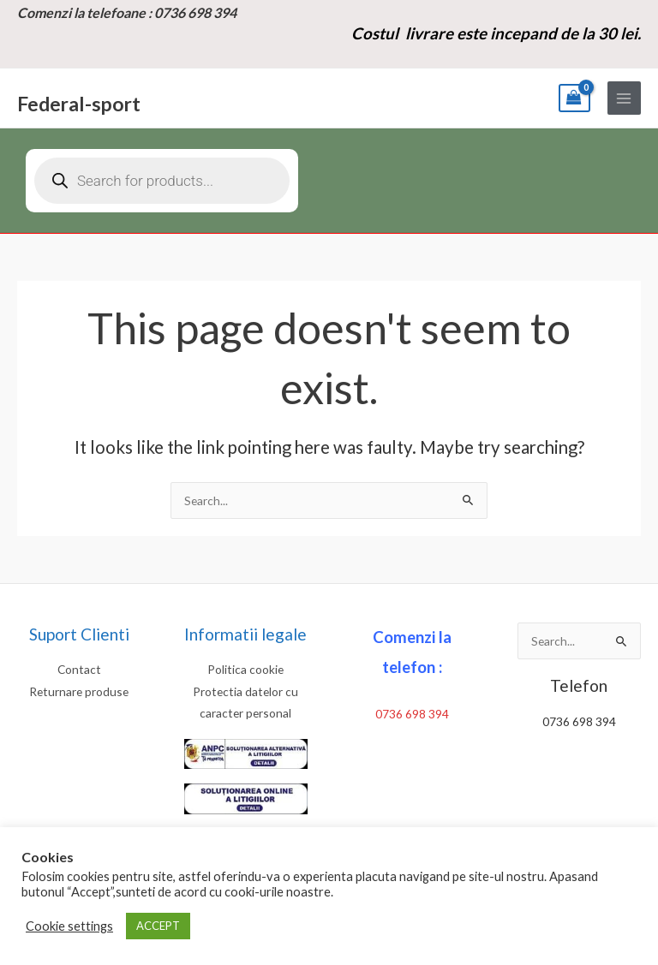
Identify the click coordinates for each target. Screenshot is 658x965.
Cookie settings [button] (69, 926)
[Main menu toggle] (624, 98)
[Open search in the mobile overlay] (162, 180)
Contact (79, 669)
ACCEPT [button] (158, 925)
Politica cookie (245, 669)
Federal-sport (79, 104)
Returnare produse (79, 691)
